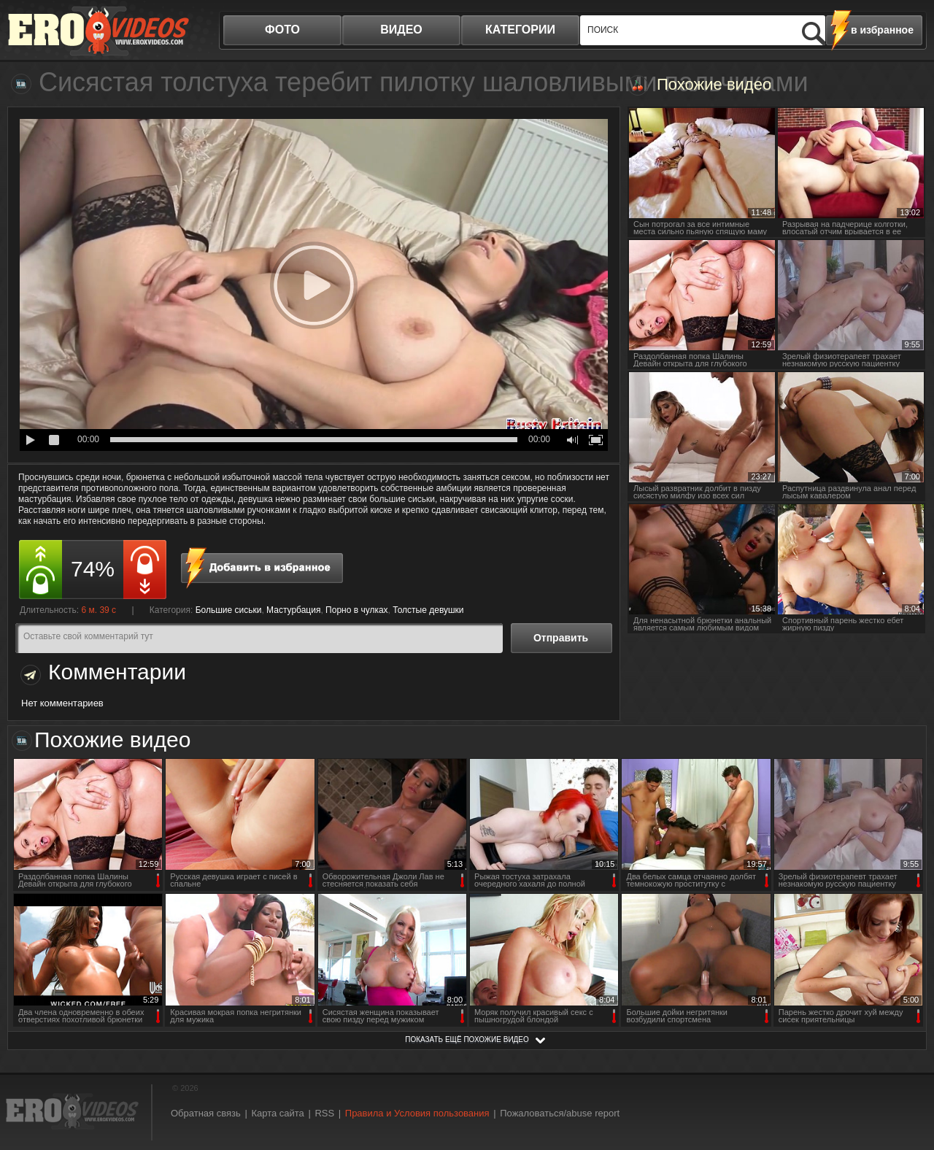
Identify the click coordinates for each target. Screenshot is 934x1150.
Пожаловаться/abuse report (560, 1113)
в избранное (882, 30)
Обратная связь (206, 1113)
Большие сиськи (229, 610)
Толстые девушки (428, 610)
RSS (324, 1113)
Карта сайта (277, 1113)
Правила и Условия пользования (417, 1113)
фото (282, 29)
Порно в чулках (356, 610)
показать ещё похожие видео (467, 1039)
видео (401, 29)
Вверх (906, 1078)
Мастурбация (293, 610)
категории (520, 29)
